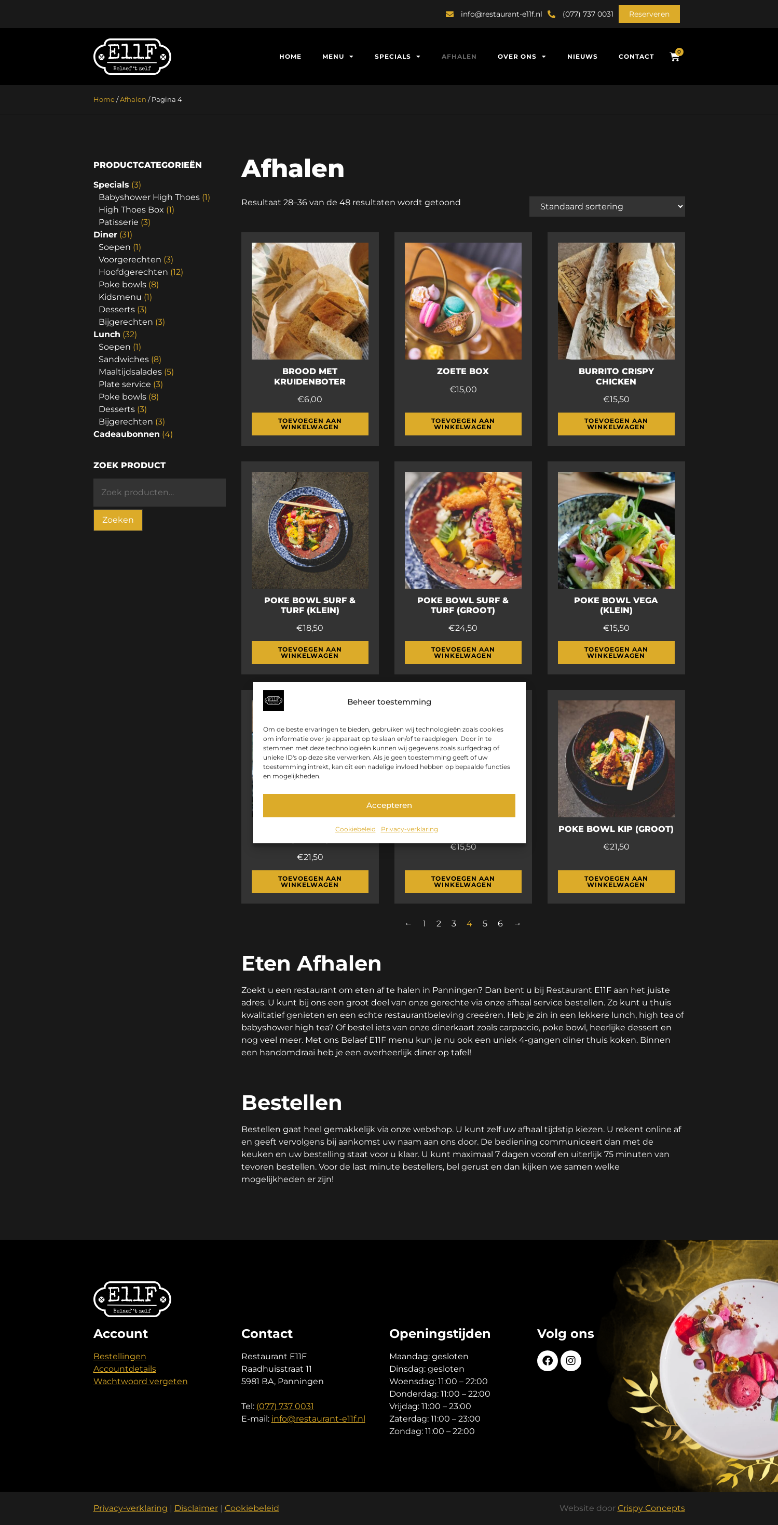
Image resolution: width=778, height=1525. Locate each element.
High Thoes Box (131, 210)
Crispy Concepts (651, 1508)
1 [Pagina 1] (424, 924)
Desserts (117, 309)
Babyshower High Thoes (149, 197)
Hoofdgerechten (133, 272)
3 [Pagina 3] (454, 924)
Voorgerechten (130, 259)
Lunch (106, 334)
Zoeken (118, 520)
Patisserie (119, 222)
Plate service (125, 384)
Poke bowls (122, 284)
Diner (105, 235)
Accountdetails (124, 1369)
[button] (649, 14)
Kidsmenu (120, 297)
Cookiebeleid (355, 829)
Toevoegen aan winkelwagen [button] (310, 424)
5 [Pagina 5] (485, 924)
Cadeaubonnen (126, 434)
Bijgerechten (126, 322)
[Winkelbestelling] (607, 206)
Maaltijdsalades (130, 372)
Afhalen (459, 56)
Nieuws (582, 56)
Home (290, 56)
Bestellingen (119, 1356)
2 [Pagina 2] (438, 924)
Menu (338, 56)
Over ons (522, 56)
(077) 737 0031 (285, 1406)
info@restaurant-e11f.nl (318, 1419)
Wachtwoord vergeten (140, 1381)
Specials (398, 56)
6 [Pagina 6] (500, 924)
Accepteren (389, 805)
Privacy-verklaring (409, 829)
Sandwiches (124, 359)
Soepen (115, 247)
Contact (636, 56)
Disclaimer (196, 1508)
